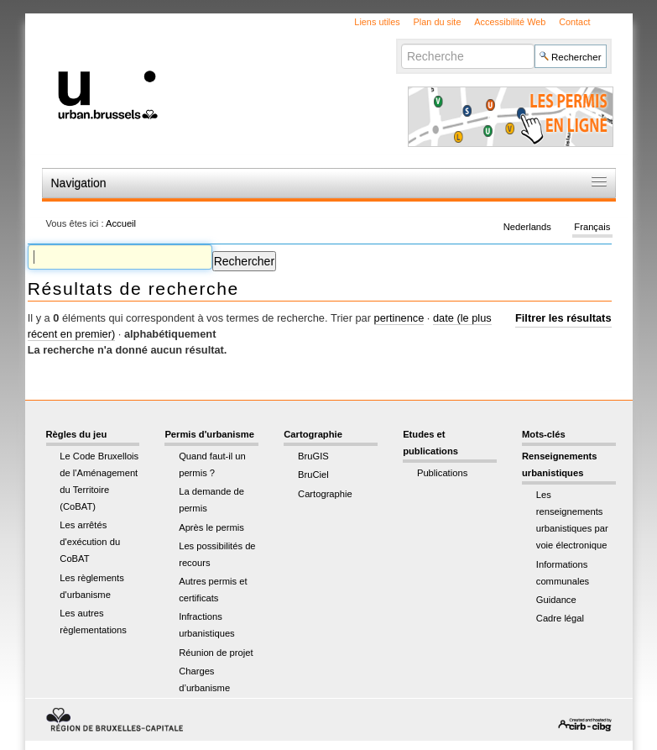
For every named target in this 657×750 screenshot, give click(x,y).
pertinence (399, 318)
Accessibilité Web (509, 22)
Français (592, 227)
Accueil (121, 223)
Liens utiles (376, 22)
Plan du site (437, 22)
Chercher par (400, 43)
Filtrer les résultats (563, 318)
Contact (574, 22)
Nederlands (527, 227)
